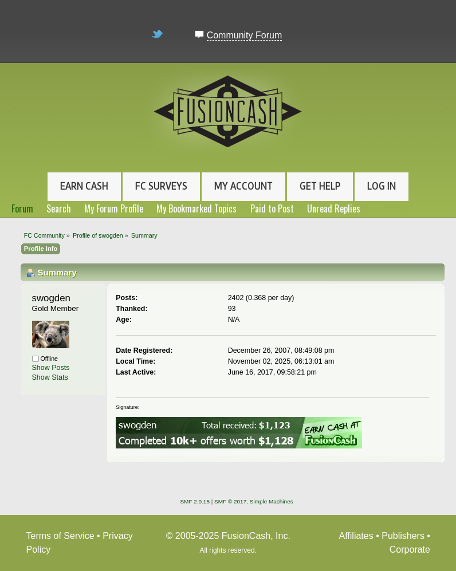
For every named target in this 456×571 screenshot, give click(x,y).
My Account (243, 186)
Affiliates (356, 536)
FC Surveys (161, 186)
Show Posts (51, 368)
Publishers (403, 536)
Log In (381, 186)
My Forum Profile (113, 208)
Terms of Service (60, 536)
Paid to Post (272, 208)
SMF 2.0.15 (195, 501)
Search (58, 208)
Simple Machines (271, 501)
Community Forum (244, 35)
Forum (22, 208)
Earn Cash (84, 186)
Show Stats (50, 377)
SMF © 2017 (230, 501)
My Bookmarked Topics (196, 208)
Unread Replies (333, 208)
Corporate (410, 549)
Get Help (320, 186)
